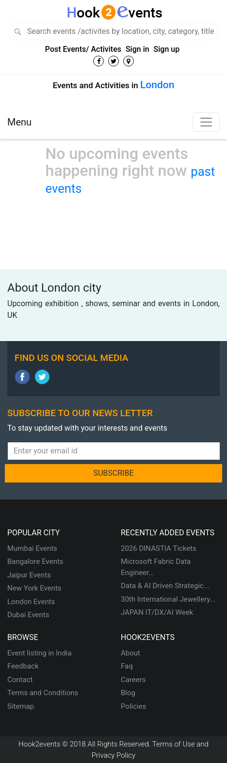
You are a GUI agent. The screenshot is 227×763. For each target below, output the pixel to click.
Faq (127, 666)
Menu (19, 122)
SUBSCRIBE (113, 473)
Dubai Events (28, 614)
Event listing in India (39, 653)
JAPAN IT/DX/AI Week (157, 612)
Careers (133, 679)
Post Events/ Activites (83, 49)
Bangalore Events (35, 561)
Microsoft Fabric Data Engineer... (156, 567)
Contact (19, 679)
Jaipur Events (29, 575)
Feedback (23, 666)
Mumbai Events (32, 548)
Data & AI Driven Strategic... (165, 585)
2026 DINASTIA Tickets (158, 548)
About (130, 653)
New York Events (34, 588)
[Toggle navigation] (206, 122)
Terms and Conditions (42, 692)
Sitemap (20, 706)
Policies (133, 706)
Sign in (137, 49)
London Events (31, 601)
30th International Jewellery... (168, 599)
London (157, 85)
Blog (128, 692)
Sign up (167, 49)
